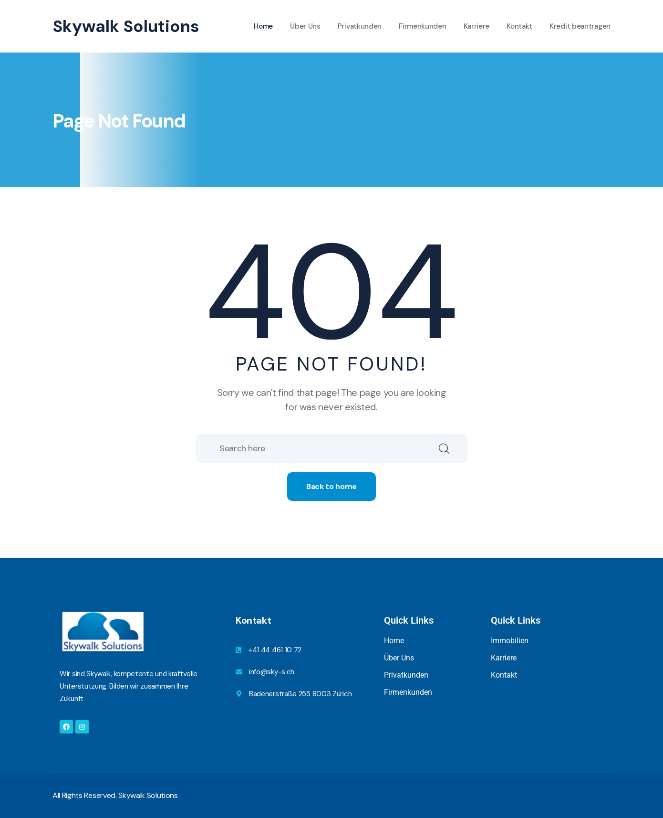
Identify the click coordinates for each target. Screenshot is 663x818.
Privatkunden (360, 26)
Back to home (331, 486)
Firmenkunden (422, 26)
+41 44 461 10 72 (274, 650)
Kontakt (519, 26)
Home (263, 26)
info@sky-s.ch (271, 672)
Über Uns (305, 26)
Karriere (477, 26)
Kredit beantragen (580, 26)
